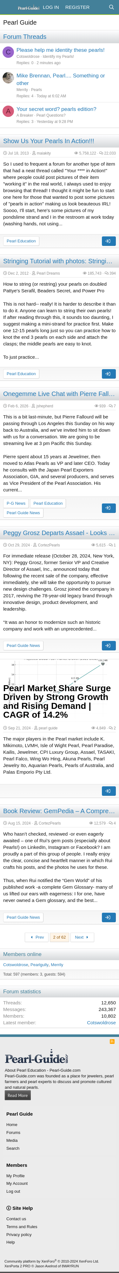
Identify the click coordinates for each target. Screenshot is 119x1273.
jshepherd (44, 406)
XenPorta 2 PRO (17, 1266)
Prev (36, 937)
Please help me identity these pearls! (61, 50)
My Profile (15, 1175)
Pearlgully (39, 964)
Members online (22, 954)
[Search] (111, 7)
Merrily (22, 90)
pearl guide (48, 728)
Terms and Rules (21, 1226)
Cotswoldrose (28, 56)
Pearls (36, 90)
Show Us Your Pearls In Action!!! (48, 140)
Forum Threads (24, 36)
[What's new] (99, 7)
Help (10, 1242)
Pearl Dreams (48, 273)
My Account (17, 1183)
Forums (13, 1132)
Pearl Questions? (51, 115)
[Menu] (8, 7)
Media (11, 1140)
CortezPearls (49, 545)
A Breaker (25, 115)
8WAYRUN (70, 1266)
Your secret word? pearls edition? (56, 109)
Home (11, 1124)
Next (82, 937)
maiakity (44, 153)
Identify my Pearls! (58, 56)
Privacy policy (18, 1234)
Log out (13, 1191)
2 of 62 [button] (59, 937)
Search (12, 1148)
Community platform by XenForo (51, 1261)
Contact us (16, 1218)
